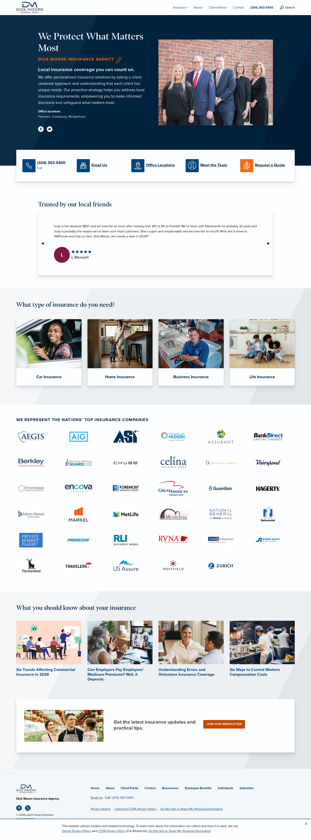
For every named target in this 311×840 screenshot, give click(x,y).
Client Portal (129, 788)
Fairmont (44, 117)
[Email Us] (101, 165)
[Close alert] (306, 824)
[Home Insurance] (120, 352)
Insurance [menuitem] (179, 8)
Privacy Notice (100, 809)
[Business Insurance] (191, 352)
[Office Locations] (155, 165)
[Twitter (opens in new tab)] (51, 130)
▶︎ (270, 243)
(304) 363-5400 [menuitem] (261, 8)
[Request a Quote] (264, 165)
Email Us (97, 798)
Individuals (225, 788)
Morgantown (77, 117)
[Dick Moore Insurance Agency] (29, 7)
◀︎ (44, 243)
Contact (150, 788)
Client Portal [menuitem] (217, 8)
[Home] (26, 789)
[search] (287, 8)
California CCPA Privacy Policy (135, 809)
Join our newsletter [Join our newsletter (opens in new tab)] (224, 724)
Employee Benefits (198, 788)
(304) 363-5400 (123, 798)
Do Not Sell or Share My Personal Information (191, 809)
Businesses (170, 788)
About (110, 788)
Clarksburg (59, 117)
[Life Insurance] (262, 352)
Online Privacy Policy (76, 831)
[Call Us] (46, 165)
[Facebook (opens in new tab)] (42, 130)
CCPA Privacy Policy (112, 831)
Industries (247, 788)
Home (95, 788)
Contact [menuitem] (238, 8)
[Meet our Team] (210, 165)
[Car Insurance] (49, 352)
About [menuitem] (198, 8)
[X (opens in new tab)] (29, 809)
